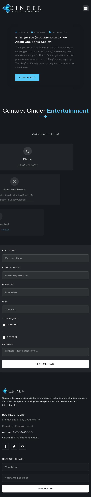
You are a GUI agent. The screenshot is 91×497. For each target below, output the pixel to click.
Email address (11, 268)
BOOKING (12, 324)
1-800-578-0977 (23, 432)
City (5, 302)
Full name (8, 250)
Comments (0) (57, 32)
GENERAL (12, 337)
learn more (27, 77)
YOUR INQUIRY (10, 318)
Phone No (8, 285)
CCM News (38, 32)
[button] (86, 8)
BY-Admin (21, 32)
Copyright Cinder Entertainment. (20, 437)
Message (8, 344)
